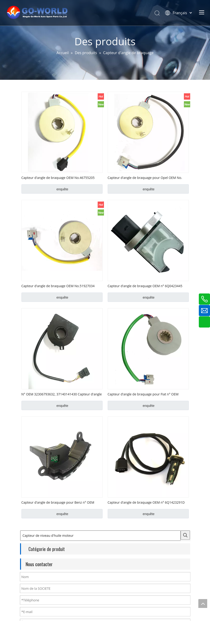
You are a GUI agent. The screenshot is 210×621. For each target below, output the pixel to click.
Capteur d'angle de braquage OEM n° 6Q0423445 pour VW (145, 286)
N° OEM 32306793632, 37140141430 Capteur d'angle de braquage (61, 394)
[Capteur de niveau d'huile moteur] (100, 535)
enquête (62, 189)
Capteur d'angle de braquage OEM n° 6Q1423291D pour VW (146, 502)
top (202, 603)
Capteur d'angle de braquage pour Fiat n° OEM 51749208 (143, 394)
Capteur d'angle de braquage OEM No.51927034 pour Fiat (58, 286)
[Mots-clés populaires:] (185, 535)
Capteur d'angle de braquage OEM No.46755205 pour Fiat (58, 177)
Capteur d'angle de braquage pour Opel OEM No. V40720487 (145, 177)
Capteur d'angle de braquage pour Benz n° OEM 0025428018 (57, 502)
